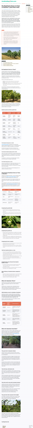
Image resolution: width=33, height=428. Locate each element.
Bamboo (29, 3)
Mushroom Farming (15, 3)
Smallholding (6, 3)
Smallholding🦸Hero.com (9, 1)
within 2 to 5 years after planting (11, 176)
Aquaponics (19, 3)
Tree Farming (23, 3)
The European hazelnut (5, 144)
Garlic (26, 3)
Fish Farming (10, 3)
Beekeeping (3, 3)
